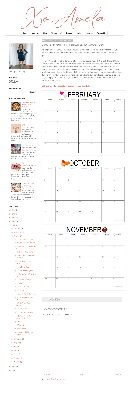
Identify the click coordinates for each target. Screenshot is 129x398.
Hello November (27, 145)
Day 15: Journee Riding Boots (24, 271)
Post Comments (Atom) (59, 379)
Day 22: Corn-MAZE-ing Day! (24, 239)
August (16, 343)
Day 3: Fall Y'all (18, 322)
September (18, 339)
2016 (14, 370)
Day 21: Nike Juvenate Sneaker (24, 243)
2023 (23, 125)
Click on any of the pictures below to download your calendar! (65, 86)
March (16, 354)
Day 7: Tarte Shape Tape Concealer (22, 304)
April (16, 351)
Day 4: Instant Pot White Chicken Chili (22, 317)
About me (35, 33)
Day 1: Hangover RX (20, 329)
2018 (14, 225)
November (18, 233)
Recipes (79, 33)
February (17, 358)
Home (25, 33)
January (17, 362)
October (17, 236)
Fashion (69, 33)
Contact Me (101, 33)
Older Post (117, 375)
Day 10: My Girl (19, 291)
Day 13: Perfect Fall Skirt (22, 280)
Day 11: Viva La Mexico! (21, 287)
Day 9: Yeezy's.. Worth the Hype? (25, 294)
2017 (13, 367)
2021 (23, 163)
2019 (14, 222)
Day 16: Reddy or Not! (21, 267)
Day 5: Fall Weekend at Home (23, 313)
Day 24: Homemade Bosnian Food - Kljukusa (28, 105)
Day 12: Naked (18, 283)
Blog (45, 33)
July (15, 347)
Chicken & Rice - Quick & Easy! (28, 185)
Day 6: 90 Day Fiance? (21, 309)
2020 (14, 218)
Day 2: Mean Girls (20, 325)
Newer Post (46, 375)
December (18, 229)
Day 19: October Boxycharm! (23, 252)
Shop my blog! (56, 33)
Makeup (89, 33)
